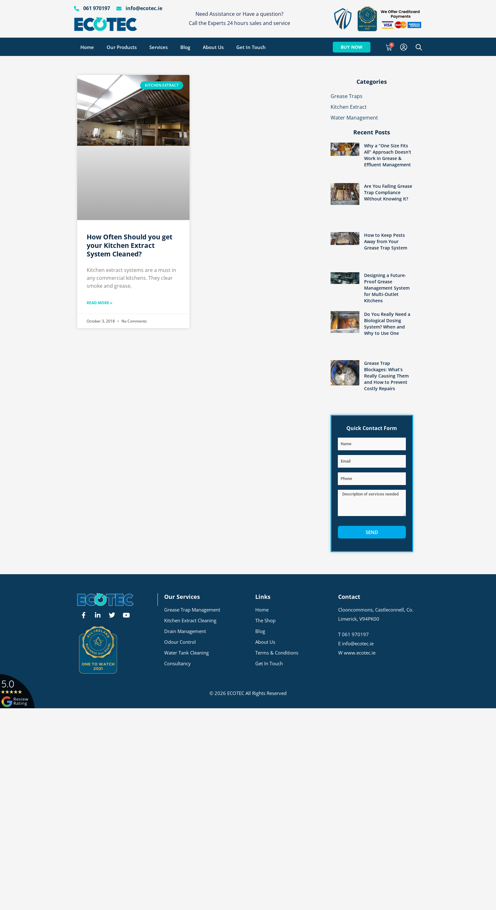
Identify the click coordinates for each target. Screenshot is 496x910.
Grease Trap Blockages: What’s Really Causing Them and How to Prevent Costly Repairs (386, 375)
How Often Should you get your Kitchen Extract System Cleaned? (129, 245)
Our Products (122, 47)
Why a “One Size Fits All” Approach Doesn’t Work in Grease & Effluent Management (387, 155)
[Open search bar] (419, 47)
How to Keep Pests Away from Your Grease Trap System (385, 241)
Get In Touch (251, 47)
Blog (185, 47)
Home (87, 47)
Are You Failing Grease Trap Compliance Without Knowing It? (388, 192)
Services (158, 47)
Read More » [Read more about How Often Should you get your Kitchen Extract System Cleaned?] (99, 302)
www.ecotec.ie (359, 652)
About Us (213, 47)
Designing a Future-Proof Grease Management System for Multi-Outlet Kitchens (387, 288)
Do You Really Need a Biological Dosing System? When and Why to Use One (387, 323)
